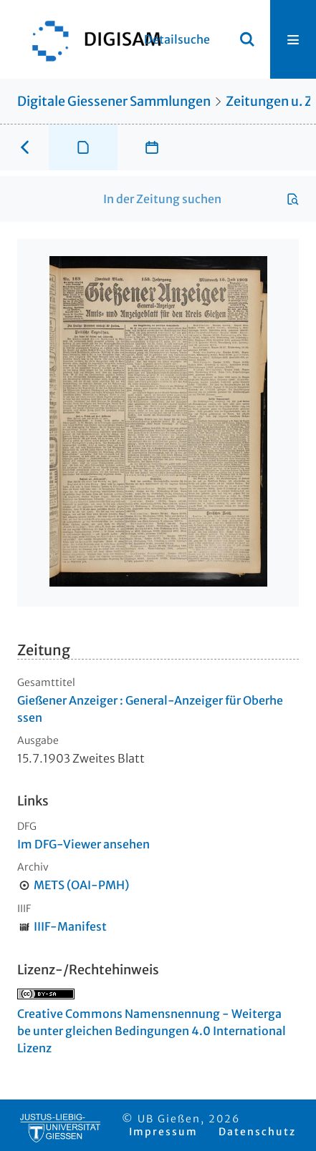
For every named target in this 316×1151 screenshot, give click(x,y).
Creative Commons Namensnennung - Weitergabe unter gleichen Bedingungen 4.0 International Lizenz (151, 1030)
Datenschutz (257, 1131)
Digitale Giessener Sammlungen (114, 101)
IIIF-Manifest (70, 926)
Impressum (163, 1131)
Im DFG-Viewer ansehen (83, 844)
